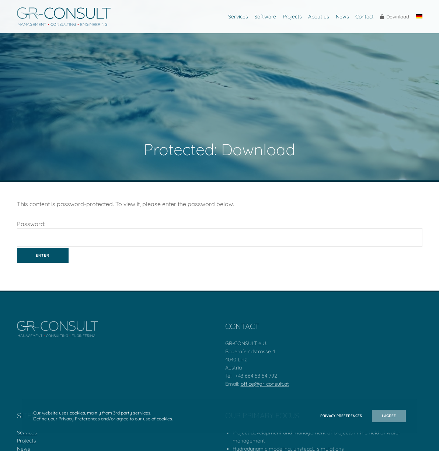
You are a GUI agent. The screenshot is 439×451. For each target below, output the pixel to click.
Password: (219, 233)
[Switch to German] (418, 16)
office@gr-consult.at (265, 384)
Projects (26, 440)
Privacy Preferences (341, 415)
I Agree (389, 415)
